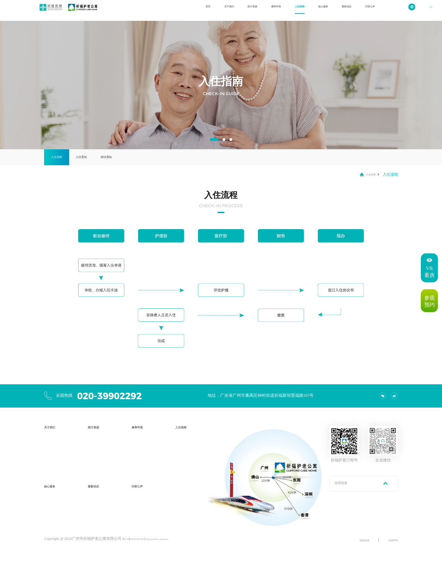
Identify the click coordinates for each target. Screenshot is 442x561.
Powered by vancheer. (175, 539)
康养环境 (244, 10)
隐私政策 (356, 540)
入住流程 (64, 156)
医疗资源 (215, 10)
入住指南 (273, 10)
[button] (214, 139)
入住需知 (102, 156)
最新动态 (331, 10)
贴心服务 (302, 10)
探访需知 (142, 156)
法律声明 (390, 540)
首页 (161, 10)
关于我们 (186, 10)
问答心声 (360, 10)
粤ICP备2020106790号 (140, 539)
